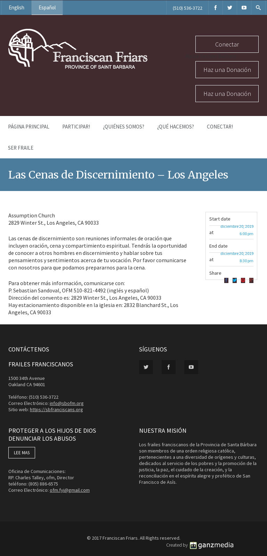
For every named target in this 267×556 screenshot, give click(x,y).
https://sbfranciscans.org (56, 409)
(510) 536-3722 (187, 8)
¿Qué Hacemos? (175, 126)
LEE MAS (22, 453)
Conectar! (220, 126)
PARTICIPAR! (76, 126)
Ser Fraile (20, 147)
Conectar (227, 44)
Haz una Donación (227, 70)
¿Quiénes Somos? (123, 126)
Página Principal (28, 126)
